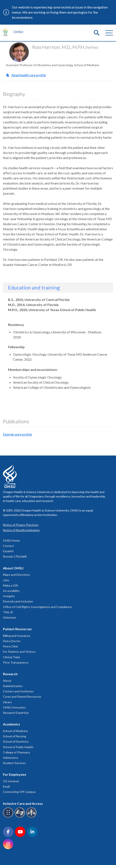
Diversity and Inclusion (18, 601)
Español (8, 551)
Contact (8, 546)
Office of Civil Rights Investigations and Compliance (37, 607)
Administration (13, 686)
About (7, 680)
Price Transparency (16, 662)
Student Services (14, 763)
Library (7, 702)
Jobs (6, 580)
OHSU (18, 32)
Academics (11, 724)
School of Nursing (14, 736)
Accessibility (11, 591)
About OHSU (13, 568)
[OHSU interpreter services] (32, 817)
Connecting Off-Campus (19, 792)
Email (6, 786)
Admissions (10, 757)
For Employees (14, 774)
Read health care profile (28, 75)
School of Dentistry (16, 741)
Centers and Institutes (18, 691)
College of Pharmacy (16, 752)
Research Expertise (16, 712)
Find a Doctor (11, 641)
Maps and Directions (16, 574)
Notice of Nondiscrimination (21, 530)
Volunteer (9, 617)
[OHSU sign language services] (20, 817)
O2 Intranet (11, 781)
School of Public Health (18, 747)
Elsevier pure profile (17, 434)
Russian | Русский (15, 556)
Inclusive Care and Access (23, 803)
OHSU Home (11, 540)
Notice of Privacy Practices (20, 525)
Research (10, 674)
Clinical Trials (11, 657)
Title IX (8, 612)
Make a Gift (10, 585)
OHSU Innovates (14, 707)
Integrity (9, 596)
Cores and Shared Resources (22, 696)
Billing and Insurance (16, 635)
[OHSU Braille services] (9, 817)
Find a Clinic (10, 646)
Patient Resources (17, 629)
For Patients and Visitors (19, 651)
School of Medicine (15, 731)
